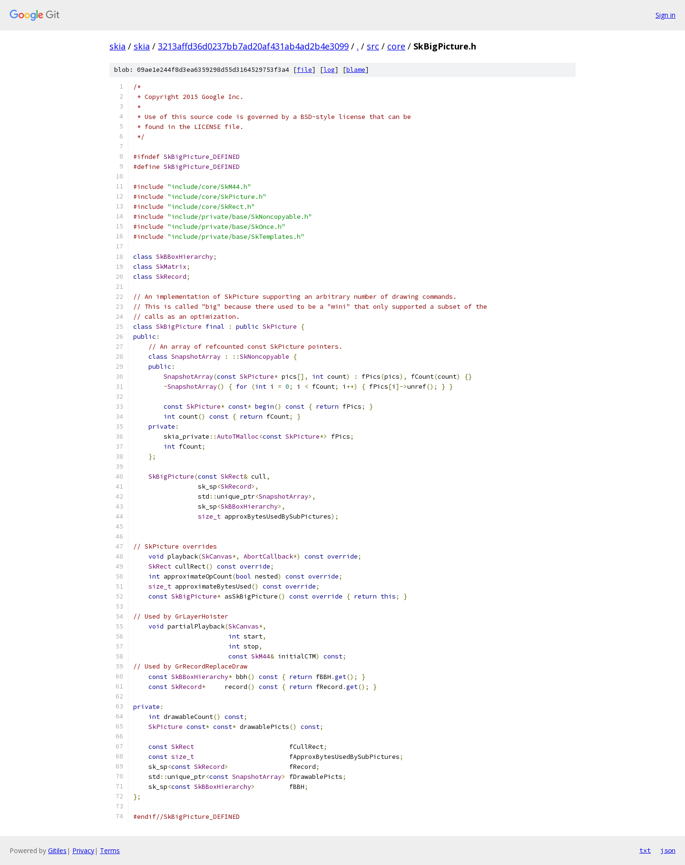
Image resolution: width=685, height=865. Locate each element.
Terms (110, 850)
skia (117, 46)
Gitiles (57, 850)
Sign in (665, 15)
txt (645, 850)
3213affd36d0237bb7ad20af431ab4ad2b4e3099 (253, 46)
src (373, 46)
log (329, 70)
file (304, 70)
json (667, 850)
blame (355, 70)
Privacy (83, 850)
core (396, 46)
